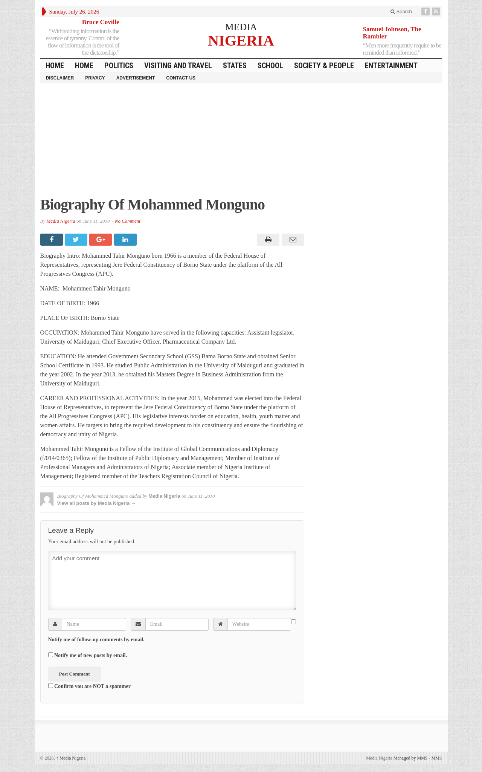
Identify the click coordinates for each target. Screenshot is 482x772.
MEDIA (241, 26)
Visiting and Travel (178, 65)
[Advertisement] (241, 143)
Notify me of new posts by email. (90, 655)
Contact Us (180, 78)
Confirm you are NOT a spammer (89, 686)
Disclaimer (60, 78)
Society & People (324, 65)
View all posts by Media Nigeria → (96, 503)
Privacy (95, 78)
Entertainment (391, 65)
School (270, 65)
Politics (118, 65)
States (235, 65)
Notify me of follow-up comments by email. (96, 639)
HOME (55, 65)
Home (84, 65)
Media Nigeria (60, 221)
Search (401, 11)
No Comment (127, 221)
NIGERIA (241, 40)
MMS (436, 758)
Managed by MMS (411, 758)
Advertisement (135, 78)
